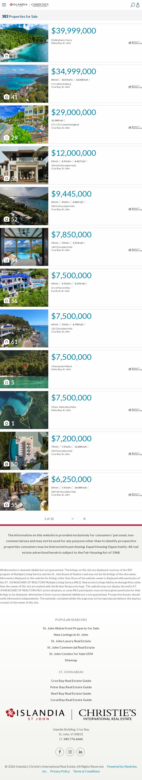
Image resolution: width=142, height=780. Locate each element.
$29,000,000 (73, 112)
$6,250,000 (71, 479)
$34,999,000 (73, 71)
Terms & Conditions (86, 771)
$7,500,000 (71, 275)
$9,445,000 (71, 193)
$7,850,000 (71, 234)
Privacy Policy (60, 771)
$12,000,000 (73, 152)
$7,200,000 (71, 438)
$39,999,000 (73, 30)
